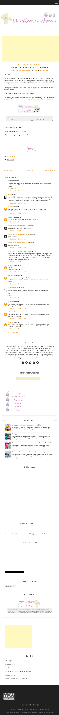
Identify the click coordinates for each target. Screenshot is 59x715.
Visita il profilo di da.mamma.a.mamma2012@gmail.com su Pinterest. (26, 534)
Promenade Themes (18, 712)
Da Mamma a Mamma (28, 709)
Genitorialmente (13, 287)
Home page (29, 170)
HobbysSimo (12, 275)
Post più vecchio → (51, 170)
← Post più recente (8, 170)
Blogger (46, 709)
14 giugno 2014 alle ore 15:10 (17, 222)
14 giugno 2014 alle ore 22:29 (17, 272)
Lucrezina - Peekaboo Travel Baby (19, 251)
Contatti (7, 668)
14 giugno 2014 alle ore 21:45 (17, 261)
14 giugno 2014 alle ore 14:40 (17, 203)
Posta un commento (12, 332)
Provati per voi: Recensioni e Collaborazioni (18, 671)
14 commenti (44, 70)
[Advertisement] (30, 48)
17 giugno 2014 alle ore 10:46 (17, 308)
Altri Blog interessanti (26, 64)
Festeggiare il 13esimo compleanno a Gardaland (27, 425)
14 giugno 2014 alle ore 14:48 (17, 213)
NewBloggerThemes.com (45, 712)
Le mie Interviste (10, 675)
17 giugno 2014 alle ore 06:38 (17, 298)
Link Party (37, 64)
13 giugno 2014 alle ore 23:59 (17, 191)
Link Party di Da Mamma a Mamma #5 (29, 67)
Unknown (11, 206)
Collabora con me (10, 664)
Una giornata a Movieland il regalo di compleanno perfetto (30, 452)
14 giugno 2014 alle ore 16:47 (17, 230)
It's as (10, 194)
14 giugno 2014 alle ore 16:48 (17, 239)
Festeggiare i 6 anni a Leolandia (22, 434)
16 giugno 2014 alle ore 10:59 (17, 284)
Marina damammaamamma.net (18, 225)
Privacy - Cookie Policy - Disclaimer (16, 678)
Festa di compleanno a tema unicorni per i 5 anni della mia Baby (32, 443)
